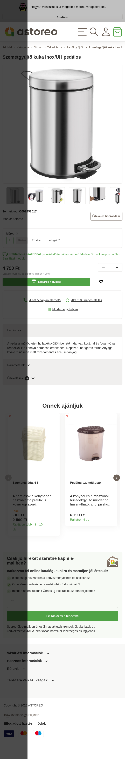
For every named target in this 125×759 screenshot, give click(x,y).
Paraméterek (18, 374)
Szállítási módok (14, 268)
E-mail (14, 615)
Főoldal (7, 57)
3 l (10, 249)
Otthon (38, 57)
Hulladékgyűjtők (74, 57)
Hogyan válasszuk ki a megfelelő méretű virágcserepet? (68, 8)
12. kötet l (37, 249)
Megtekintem (62, 22)
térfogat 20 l (55, 249)
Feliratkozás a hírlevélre (62, 629)
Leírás (14, 339)
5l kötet (22, 249)
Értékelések (21, 388)
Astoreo (18, 228)
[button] (8, 489)
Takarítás (53, 57)
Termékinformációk (55, 541)
